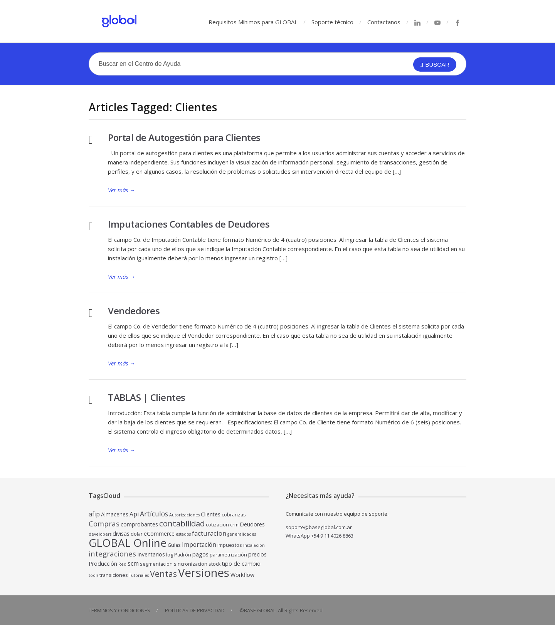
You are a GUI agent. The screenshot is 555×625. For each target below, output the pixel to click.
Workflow (242, 574)
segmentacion (156, 564)
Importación (199, 544)
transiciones (113, 575)
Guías (174, 545)
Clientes (210, 514)
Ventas (163, 573)
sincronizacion (190, 564)
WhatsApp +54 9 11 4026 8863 (319, 535)
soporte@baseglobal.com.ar (319, 527)
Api (134, 514)
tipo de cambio (241, 563)
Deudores (252, 524)
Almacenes (114, 514)
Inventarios (151, 554)
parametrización (228, 554)
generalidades (241, 534)
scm (133, 563)
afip (94, 513)
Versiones (203, 572)
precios (257, 554)
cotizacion (217, 524)
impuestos (229, 545)
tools (93, 575)
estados (183, 534)
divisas (121, 533)
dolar (137, 534)
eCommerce (159, 533)
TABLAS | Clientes (146, 397)
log (169, 554)
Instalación (254, 545)
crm (234, 524)
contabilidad (182, 523)
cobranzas (234, 514)
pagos (200, 554)
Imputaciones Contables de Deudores (188, 224)
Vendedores (134, 310)
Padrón (182, 554)
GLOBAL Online (127, 542)
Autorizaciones (184, 515)
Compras (104, 523)
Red (122, 564)
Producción (103, 563)
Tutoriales (139, 575)
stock (215, 564)
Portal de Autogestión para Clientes (184, 137)
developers (100, 534)
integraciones (112, 553)
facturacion (209, 533)
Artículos (154, 513)
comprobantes (139, 524)
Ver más (121, 190)
